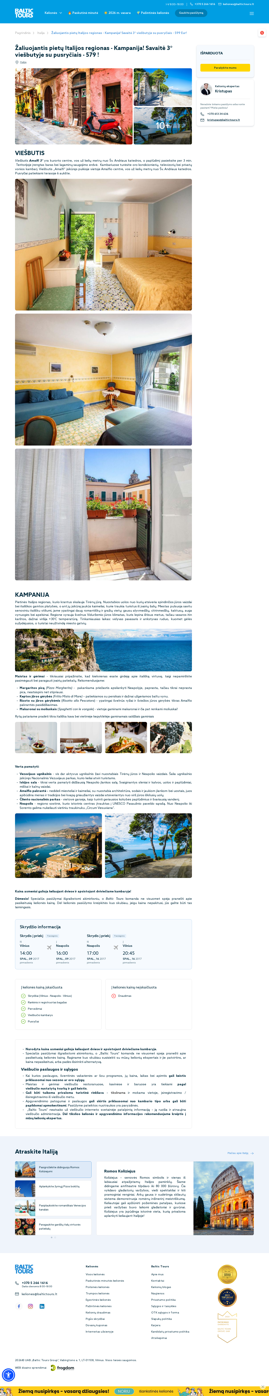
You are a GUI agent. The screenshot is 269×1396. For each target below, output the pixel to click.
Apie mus (157, 1274)
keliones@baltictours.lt (39, 1294)
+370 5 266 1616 (35, 1283)
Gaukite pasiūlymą (191, 13)
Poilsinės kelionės (98, 1287)
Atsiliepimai (159, 1338)
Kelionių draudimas (98, 1312)
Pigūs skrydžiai (95, 1319)
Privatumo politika (163, 1300)
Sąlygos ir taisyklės (164, 1306)
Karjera (155, 1325)
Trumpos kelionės (98, 1293)
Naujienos (157, 1293)
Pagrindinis (23, 33)
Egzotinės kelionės (98, 1300)
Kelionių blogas (161, 1287)
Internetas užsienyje (100, 1332)
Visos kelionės (95, 1274)
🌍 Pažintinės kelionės (152, 13)
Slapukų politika (161, 1319)
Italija (41, 33)
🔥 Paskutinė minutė (83, 13)
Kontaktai (157, 1281)
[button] (8, 1375)
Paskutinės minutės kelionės (105, 1281)
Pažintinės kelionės (99, 1306)
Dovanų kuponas (97, 1325)
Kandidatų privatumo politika (170, 1332)
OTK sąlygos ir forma (165, 1312)
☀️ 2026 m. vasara (117, 13)
